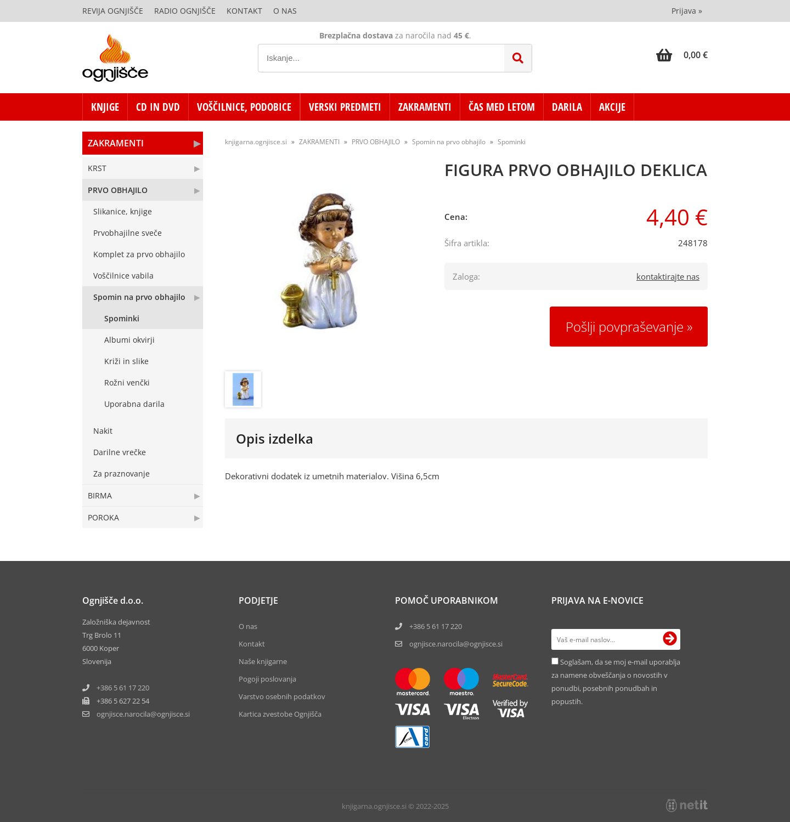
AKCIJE (612, 107)
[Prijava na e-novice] (669, 639)
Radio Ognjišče (185, 10)
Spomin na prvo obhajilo (139, 297)
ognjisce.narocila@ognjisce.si (456, 644)
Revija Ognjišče (112, 10)
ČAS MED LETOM (502, 107)
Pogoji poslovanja (267, 679)
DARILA (567, 107)
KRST (97, 168)
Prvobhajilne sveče (127, 233)
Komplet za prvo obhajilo (139, 254)
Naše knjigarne (263, 661)
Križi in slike (126, 361)
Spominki (121, 318)
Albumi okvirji (129, 340)
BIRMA (100, 495)
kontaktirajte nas (667, 276)
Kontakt (244, 10)
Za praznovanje (121, 473)
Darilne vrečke (119, 452)
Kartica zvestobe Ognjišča (280, 714)
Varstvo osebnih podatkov (282, 696)
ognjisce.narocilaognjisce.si (143, 714)
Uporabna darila (134, 404)
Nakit (102, 431)
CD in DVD (158, 107)
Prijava (687, 10)
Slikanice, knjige (122, 211)
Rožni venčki (127, 382)
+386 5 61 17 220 (123, 688)
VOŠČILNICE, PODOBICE (244, 107)
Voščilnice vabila (123, 275)
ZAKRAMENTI (425, 107)
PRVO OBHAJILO (118, 190)
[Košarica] (682, 55)
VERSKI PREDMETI (345, 107)
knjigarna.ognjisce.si (256, 141)
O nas (285, 10)
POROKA (103, 517)
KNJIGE (105, 107)
